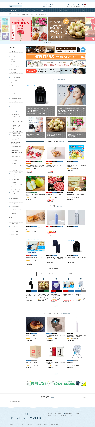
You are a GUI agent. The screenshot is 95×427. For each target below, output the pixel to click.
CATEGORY (14, 48)
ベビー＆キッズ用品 (15, 179)
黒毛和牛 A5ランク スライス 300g (53, 194)
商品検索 (68, 5)
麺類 (11, 64)
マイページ (73, 5)
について (78, 10)
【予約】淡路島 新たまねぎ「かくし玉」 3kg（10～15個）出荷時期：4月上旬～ (43, 295)
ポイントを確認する (58, 413)
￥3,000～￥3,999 (14, 229)
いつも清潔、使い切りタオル (17, 170)
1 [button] (44, 42)
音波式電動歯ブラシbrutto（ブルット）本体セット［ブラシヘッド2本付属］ (76, 336)
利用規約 (45, 424)
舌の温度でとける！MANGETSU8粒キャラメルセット (16, 152)
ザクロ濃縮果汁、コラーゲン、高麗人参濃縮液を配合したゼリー (17, 127)
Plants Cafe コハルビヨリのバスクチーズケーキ (16, 143)
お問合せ (71, 415)
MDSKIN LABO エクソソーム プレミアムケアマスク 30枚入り (56, 295)
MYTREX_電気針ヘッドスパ (32, 14)
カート (84, 5)
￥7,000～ (13, 239)
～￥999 (12, 221)
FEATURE (13, 111)
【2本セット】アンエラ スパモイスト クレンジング (56, 228)
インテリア (13, 93)
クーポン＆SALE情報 (15, 114)
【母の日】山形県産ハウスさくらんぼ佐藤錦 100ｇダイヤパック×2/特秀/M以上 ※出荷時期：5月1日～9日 (35, 166)
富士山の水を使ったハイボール (17, 185)
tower (12, 201)
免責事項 (39, 424)
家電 (11, 95)
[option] (29, 29)
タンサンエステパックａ (72, 228)
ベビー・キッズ (14, 101)
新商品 (41, 10)
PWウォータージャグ (15, 198)
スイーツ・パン (14, 74)
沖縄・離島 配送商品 (63, 10)
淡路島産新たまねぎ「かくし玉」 (17, 117)
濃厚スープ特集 (14, 160)
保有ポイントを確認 (13, 3)
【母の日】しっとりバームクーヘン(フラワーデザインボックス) (55, 166)
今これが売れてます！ (15, 206)
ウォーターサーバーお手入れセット (17, 166)
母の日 (13, 14)
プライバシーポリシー (20, 424)
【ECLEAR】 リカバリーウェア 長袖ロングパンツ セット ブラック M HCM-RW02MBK (31, 295)
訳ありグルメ (13, 203)
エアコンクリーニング (15, 195)
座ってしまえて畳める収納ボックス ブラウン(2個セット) (55, 336)
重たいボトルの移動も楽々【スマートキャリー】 (16, 157)
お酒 (11, 82)
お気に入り (78, 5)
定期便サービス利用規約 (54, 424)
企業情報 (11, 424)
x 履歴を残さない (83, 397)
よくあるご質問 (64, 415)
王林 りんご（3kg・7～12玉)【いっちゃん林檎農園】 (35, 195)
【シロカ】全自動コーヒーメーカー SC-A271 (76, 257)
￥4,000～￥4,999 (14, 231)
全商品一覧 (13, 10)
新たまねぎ (22, 14)
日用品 (12, 85)
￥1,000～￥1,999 (14, 223)
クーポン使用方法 (68, 413)
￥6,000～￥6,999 (14, 236)
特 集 (34, 10)
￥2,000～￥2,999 (14, 226)
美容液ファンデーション (44, 14)
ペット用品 (13, 176)
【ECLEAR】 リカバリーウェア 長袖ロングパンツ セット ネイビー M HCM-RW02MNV (56, 258)
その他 (12, 103)
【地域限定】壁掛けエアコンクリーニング (34, 257)
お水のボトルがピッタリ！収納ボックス (17, 173)
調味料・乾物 (13, 69)
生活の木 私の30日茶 (15, 189)
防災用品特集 (13, 163)
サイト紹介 (50, 413)
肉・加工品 (13, 56)
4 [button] (50, 42)
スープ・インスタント (15, 77)
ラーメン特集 (13, 182)
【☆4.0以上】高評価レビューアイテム (16, 192)
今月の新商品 (13, 213)
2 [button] (46, 42)
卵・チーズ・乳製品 (15, 66)
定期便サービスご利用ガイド (53, 415)
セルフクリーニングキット (31, 362)
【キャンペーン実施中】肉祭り (17, 122)
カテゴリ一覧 (25, 10)
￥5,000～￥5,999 (14, 234)
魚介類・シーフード (15, 59)
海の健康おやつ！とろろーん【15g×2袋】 (76, 194)
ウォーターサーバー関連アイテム (17, 209)
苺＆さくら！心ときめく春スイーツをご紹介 (17, 138)
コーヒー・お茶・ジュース (16, 80)
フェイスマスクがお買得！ (16, 131)
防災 (9, 14)
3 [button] (48, 42)
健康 (11, 90)
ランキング (51, 10)
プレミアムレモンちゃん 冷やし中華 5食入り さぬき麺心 (76, 166)
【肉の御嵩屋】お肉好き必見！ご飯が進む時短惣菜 (16, 134)
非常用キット (78, 294)
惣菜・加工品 (13, 72)
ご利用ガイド (77, 413)
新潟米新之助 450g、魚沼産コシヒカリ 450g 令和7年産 (56, 363)
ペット (12, 106)
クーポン (17, 14)
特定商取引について (30, 424)
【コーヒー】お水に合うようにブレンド (17, 147)
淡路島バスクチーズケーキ (31, 335)
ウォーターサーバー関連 (16, 98)
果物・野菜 (13, 61)
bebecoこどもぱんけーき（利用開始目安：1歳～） (35, 228)
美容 (11, 87)
